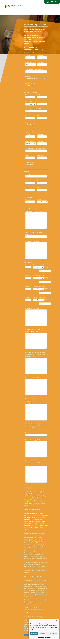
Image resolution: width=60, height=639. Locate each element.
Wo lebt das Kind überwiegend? (36, 219)
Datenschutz (41, 637)
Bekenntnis (42, 71)
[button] (57, 621)
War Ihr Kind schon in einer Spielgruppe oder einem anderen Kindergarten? (36, 409)
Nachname (42, 56)
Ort (42, 182)
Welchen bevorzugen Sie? (36, 448)
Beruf (30, 117)
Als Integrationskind (31, 84)
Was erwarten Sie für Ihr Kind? (36, 386)
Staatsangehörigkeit (31, 71)
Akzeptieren (34, 633)
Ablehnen (42, 633)
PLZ (30, 182)
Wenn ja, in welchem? (36, 434)
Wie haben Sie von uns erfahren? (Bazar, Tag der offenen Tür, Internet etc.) (36, 471)
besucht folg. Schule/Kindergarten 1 (45, 268)
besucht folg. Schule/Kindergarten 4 (45, 301)
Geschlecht (35, 77)
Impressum (47, 637)
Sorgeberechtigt (30, 124)
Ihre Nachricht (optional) (36, 249)
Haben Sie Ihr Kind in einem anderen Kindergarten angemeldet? (35, 426)
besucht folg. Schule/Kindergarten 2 (45, 279)
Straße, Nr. (36, 175)
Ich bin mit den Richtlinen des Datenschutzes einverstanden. (33, 609)
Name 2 (28, 277)
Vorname (30, 56)
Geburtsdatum (30, 63)
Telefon (30, 189)
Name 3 (28, 288)
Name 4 (28, 299)
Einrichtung (30, 201)
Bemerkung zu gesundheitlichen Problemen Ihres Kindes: (36, 339)
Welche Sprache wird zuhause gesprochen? (36, 235)
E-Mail (42, 189)
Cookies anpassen (52, 633)
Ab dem (42, 201)
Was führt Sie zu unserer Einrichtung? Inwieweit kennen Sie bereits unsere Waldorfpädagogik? (36, 363)
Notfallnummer (42, 110)
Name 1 (28, 266)
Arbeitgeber (42, 117)
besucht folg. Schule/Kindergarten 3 (45, 290)
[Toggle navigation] (4, 10)
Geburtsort (42, 63)
